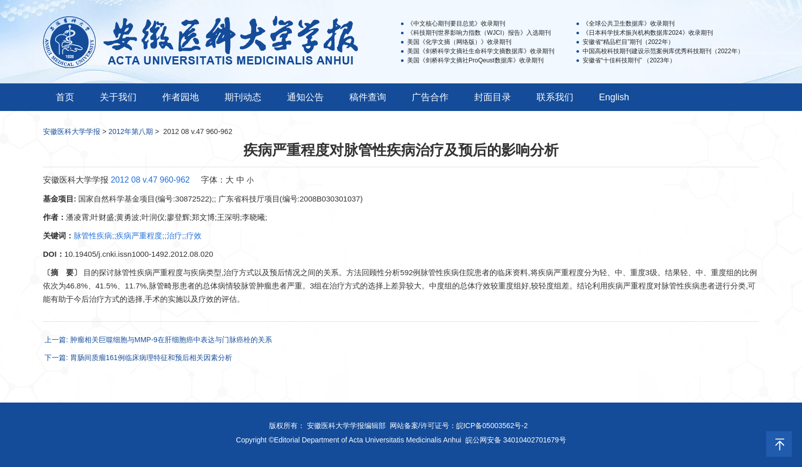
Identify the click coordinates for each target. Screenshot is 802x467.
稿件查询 (367, 97)
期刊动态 (243, 97)
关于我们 (118, 97)
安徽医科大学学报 (71, 131)
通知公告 (305, 97)
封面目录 (492, 97)
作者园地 (180, 97)
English (614, 97)
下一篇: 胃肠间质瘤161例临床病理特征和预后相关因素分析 (138, 357)
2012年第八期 (130, 131)
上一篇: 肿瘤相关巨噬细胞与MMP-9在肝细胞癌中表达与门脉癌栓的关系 (158, 340)
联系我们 (555, 97)
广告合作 (430, 97)
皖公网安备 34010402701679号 (515, 440)
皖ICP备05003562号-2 (492, 425)
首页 (65, 97)
